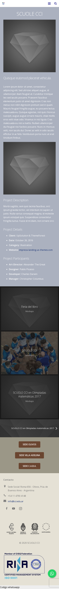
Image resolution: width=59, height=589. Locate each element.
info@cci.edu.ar (15, 501)
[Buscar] (55, 3)
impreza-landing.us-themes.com (36, 249)
